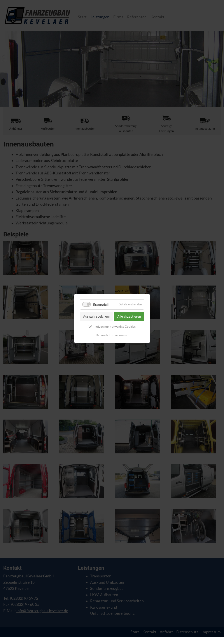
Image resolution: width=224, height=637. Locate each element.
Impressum (121, 335)
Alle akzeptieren (129, 316)
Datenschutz (104, 335)
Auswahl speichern (96, 316)
